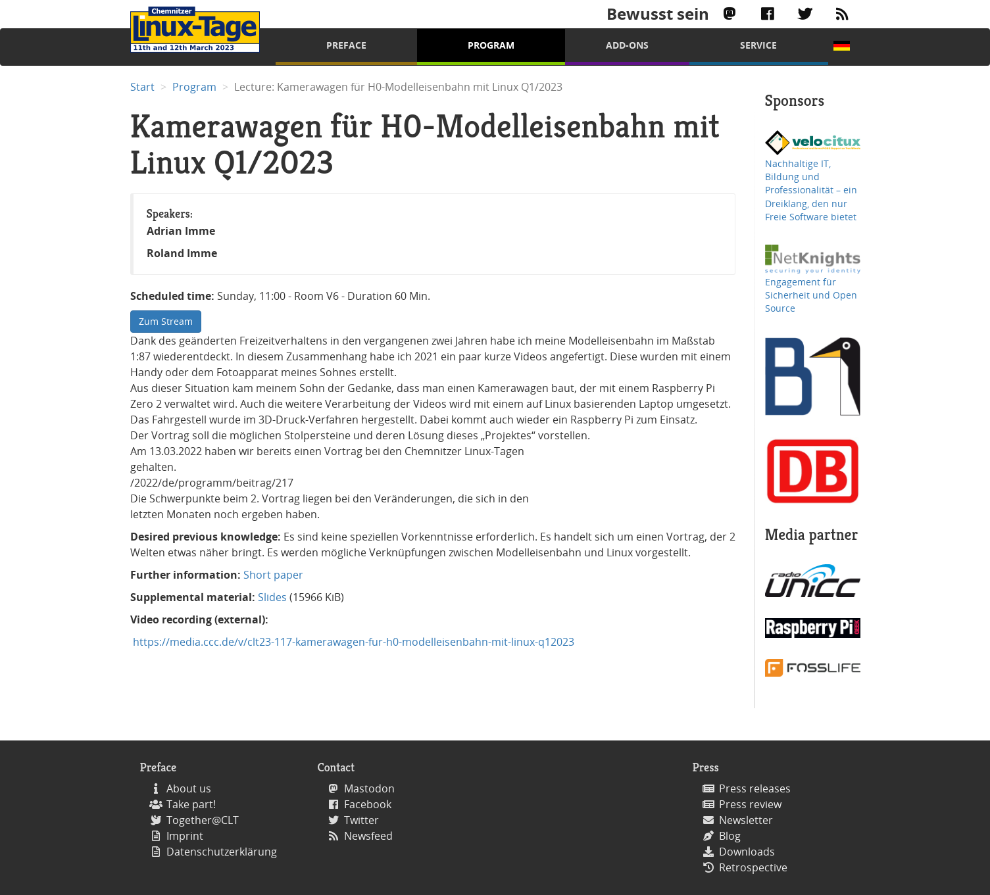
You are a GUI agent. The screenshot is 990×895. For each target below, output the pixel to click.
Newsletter (746, 820)
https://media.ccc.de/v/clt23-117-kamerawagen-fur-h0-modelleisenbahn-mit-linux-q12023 (352, 642)
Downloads (747, 851)
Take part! (191, 804)
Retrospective (753, 867)
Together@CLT (202, 820)
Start (142, 87)
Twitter (361, 820)
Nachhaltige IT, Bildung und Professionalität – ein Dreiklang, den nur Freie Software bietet (811, 190)
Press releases (755, 788)
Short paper (273, 575)
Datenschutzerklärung (221, 851)
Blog (730, 836)
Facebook (367, 804)
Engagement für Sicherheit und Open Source (811, 295)
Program (491, 45)
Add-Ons (627, 45)
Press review (750, 804)
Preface (346, 45)
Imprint (184, 836)
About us (188, 788)
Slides (272, 597)
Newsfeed (368, 836)
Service (758, 45)
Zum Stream (166, 321)
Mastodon (369, 788)
